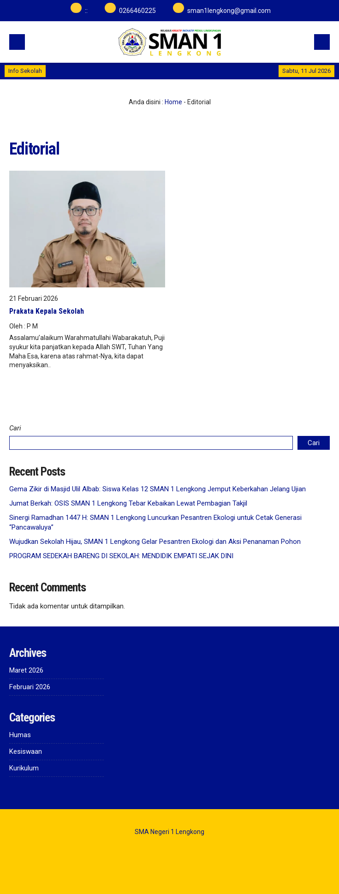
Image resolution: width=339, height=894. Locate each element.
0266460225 (137, 10)
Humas (20, 735)
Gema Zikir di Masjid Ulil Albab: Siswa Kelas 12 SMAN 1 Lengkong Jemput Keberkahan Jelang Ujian (157, 489)
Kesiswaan (25, 751)
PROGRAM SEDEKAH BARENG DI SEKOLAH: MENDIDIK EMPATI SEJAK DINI (121, 556)
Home (173, 102)
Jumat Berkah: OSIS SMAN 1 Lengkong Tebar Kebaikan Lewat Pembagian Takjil (128, 503)
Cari (15, 428)
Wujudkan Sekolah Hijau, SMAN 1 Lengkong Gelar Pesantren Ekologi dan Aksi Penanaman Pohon (155, 541)
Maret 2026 (26, 670)
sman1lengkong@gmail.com (229, 10)
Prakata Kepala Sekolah (46, 311)
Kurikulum (24, 768)
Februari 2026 (29, 687)
